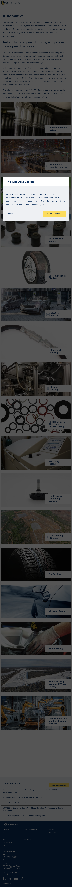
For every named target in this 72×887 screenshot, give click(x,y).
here (37, 201)
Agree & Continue (54, 214)
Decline (10, 214)
